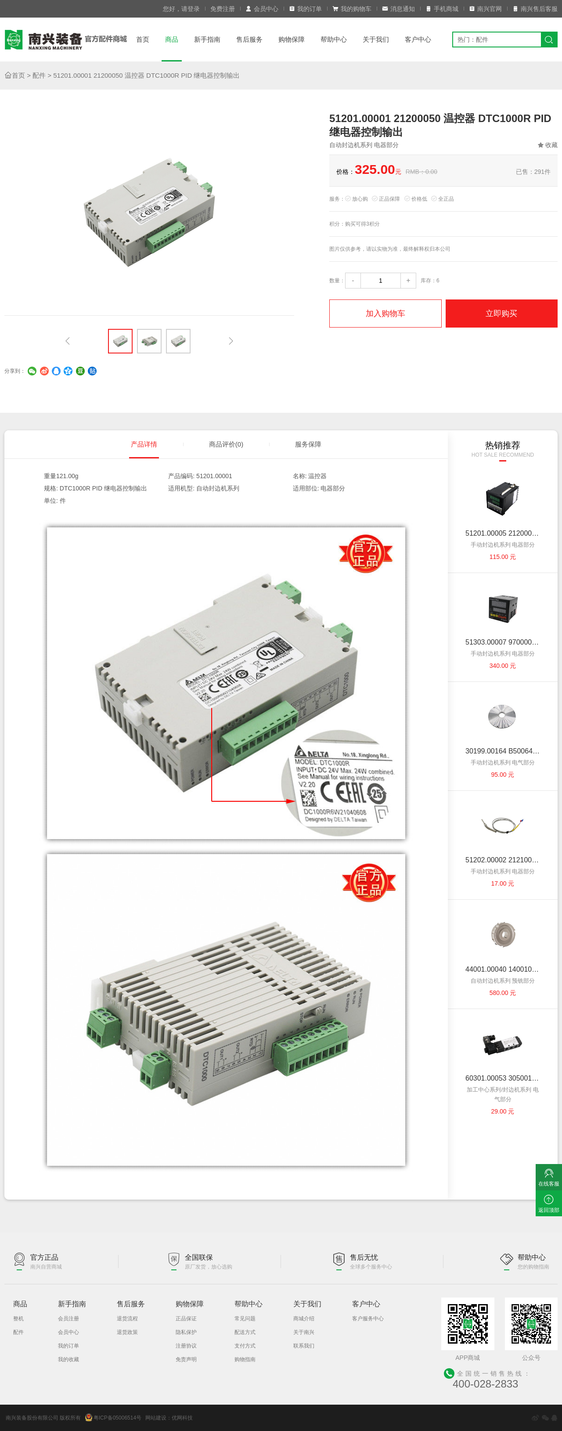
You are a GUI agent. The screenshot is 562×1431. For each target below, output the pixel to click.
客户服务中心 (368, 1319)
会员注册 (68, 1319)
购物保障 (291, 39)
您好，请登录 (181, 8)
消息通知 (398, 8)
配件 (39, 75)
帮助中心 (334, 39)
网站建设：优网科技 (169, 1418)
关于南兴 (303, 1332)
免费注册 (222, 8)
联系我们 (303, 1346)
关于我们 (376, 39)
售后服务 (249, 39)
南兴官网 (485, 8)
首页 (142, 39)
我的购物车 (351, 8)
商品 (171, 39)
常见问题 (245, 1319)
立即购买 (501, 313)
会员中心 (261, 8)
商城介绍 (303, 1319)
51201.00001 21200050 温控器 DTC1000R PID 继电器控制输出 (146, 75)
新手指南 (207, 39)
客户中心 (418, 39)
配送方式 (245, 1332)
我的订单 (305, 8)
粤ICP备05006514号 (113, 1417)
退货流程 (127, 1319)
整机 (18, 1319)
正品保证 (186, 1319)
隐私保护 (186, 1332)
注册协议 (186, 1346)
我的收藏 (68, 1359)
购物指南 (245, 1359)
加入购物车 (385, 313)
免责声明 (186, 1359)
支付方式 (245, 1346)
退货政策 (127, 1332)
